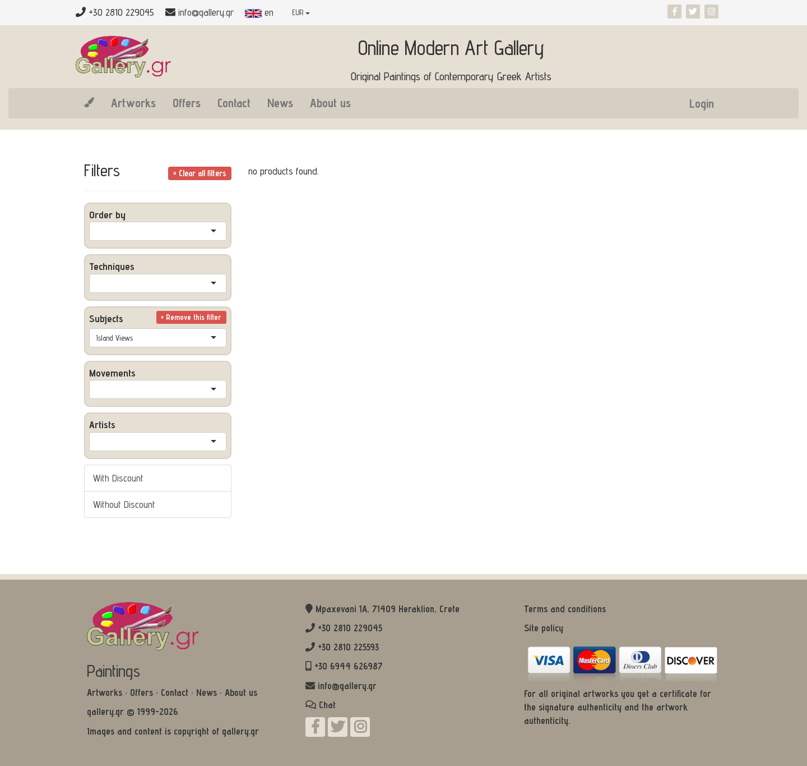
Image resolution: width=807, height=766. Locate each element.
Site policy (543, 628)
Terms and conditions (565, 608)
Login (701, 103)
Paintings (113, 670)
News (280, 102)
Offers (187, 102)
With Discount (118, 478)
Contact (234, 102)
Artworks (133, 102)
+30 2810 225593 (348, 647)
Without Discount (124, 504)
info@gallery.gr (206, 12)
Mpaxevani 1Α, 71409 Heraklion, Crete (388, 608)
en (259, 12)
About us (330, 102)
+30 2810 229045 (350, 628)
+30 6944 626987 (348, 666)
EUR (301, 12)
